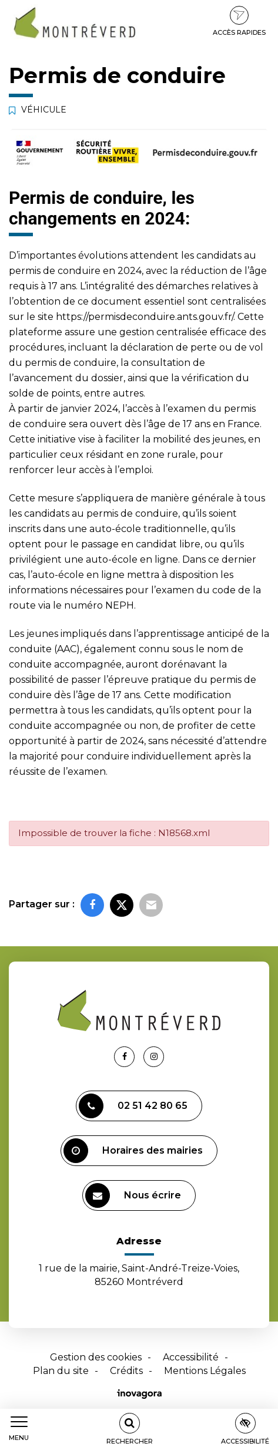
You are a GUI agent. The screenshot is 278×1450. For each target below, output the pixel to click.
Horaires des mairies (133, 1150)
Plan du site (61, 1370)
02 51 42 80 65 (133, 1106)
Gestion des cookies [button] (96, 1357)
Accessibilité (191, 1357)
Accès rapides (239, 21)
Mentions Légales (205, 1370)
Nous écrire (133, 1195)
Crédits (126, 1370)
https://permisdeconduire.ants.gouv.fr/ (144, 316)
